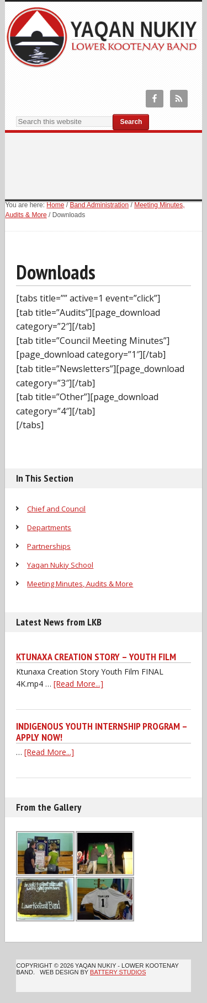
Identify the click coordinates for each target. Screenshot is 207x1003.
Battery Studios (118, 972)
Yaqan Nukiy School (60, 565)
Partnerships (49, 546)
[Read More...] (78, 683)
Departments (49, 527)
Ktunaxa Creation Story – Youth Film (96, 656)
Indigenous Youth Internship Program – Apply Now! (101, 731)
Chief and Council (56, 509)
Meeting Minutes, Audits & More (80, 584)
